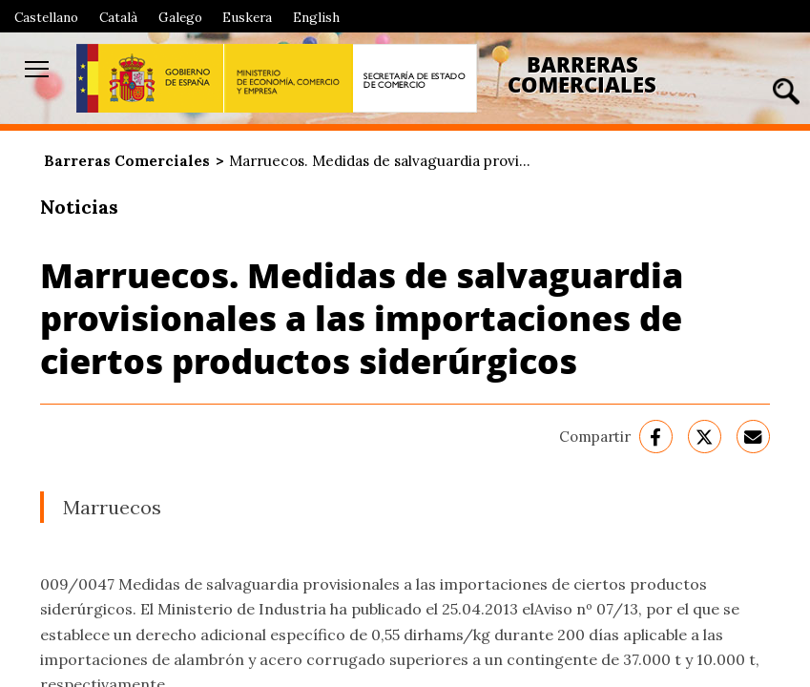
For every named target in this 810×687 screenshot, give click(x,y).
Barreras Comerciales (582, 75)
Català (118, 17)
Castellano (46, 17)
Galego (180, 17)
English (316, 17)
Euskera (247, 17)
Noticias (79, 207)
